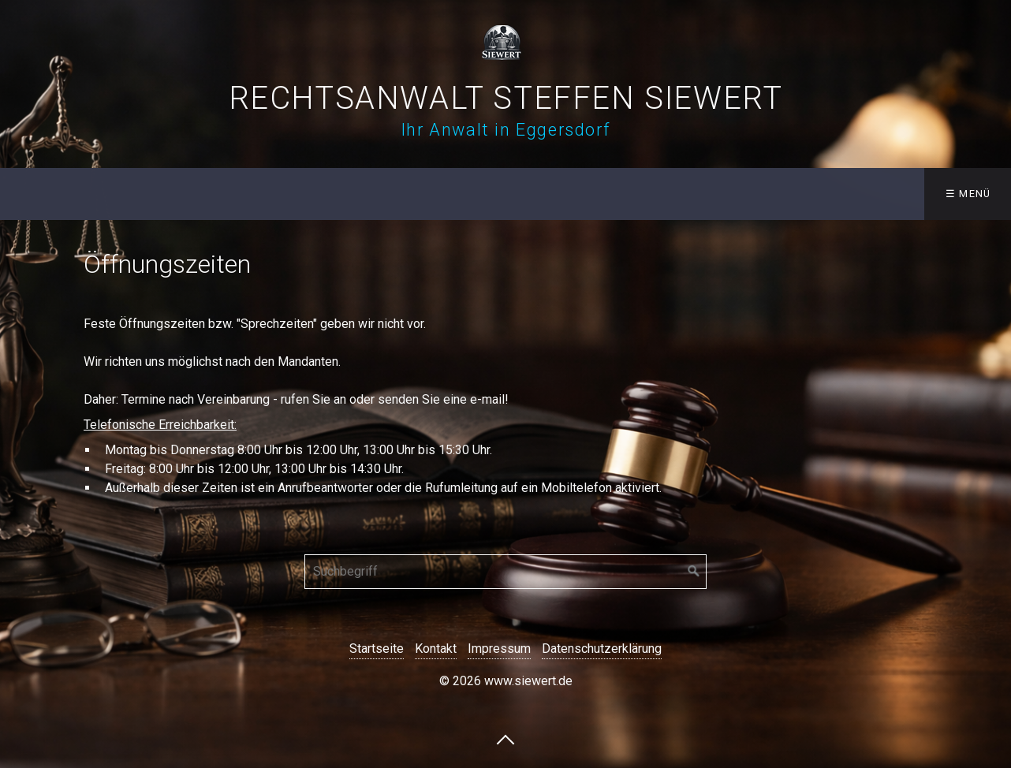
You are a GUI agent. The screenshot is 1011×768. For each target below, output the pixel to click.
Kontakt (436, 648)
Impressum (499, 648)
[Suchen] (694, 571)
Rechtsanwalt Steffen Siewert (506, 98)
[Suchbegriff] (505, 571)
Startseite (376, 648)
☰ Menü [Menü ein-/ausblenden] (968, 193)
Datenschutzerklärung (602, 648)
